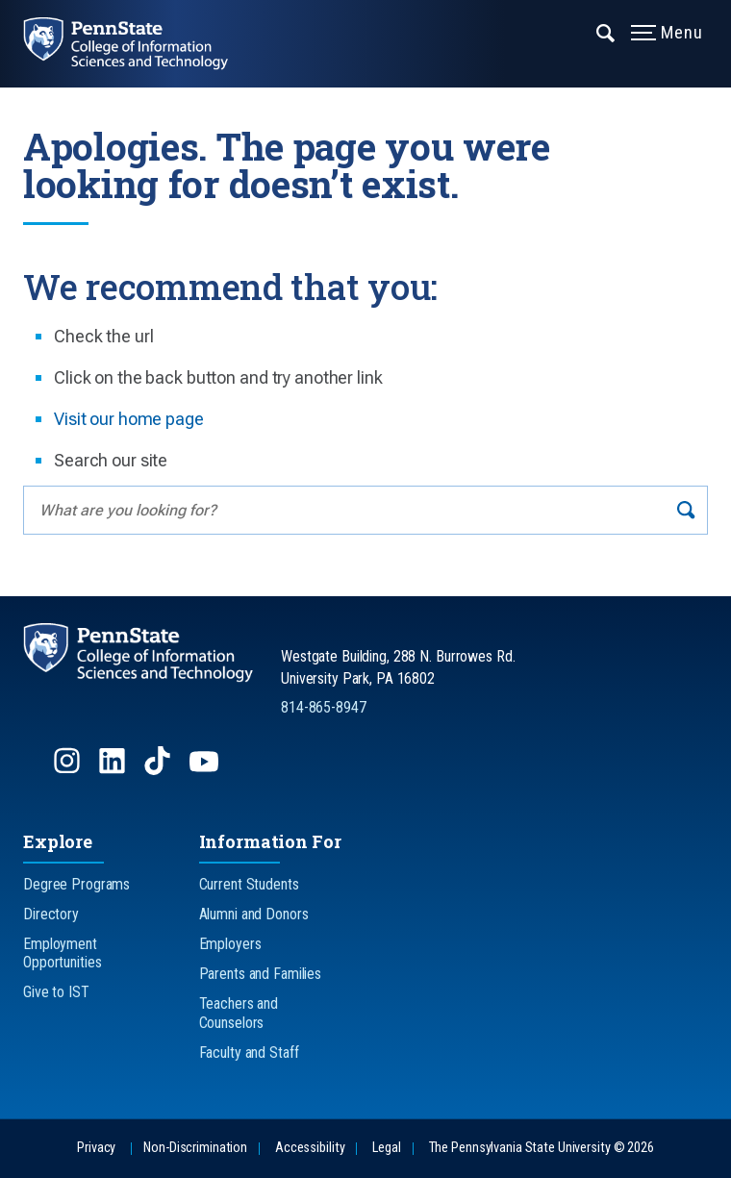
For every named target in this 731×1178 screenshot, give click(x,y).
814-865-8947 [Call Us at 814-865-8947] (323, 707)
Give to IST (56, 992)
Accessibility (309, 1148)
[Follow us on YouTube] (205, 770)
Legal (386, 1148)
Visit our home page (129, 419)
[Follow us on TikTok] (159, 770)
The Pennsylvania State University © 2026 (541, 1148)
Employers (230, 944)
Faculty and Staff (249, 1052)
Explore (57, 841)
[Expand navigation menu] (606, 31)
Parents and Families (260, 974)
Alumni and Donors (254, 914)
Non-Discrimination (195, 1148)
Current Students (249, 884)
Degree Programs (76, 884)
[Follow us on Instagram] (69, 770)
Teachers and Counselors (239, 1012)
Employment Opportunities (62, 953)
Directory (51, 914)
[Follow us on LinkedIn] (114, 770)
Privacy (96, 1148)
